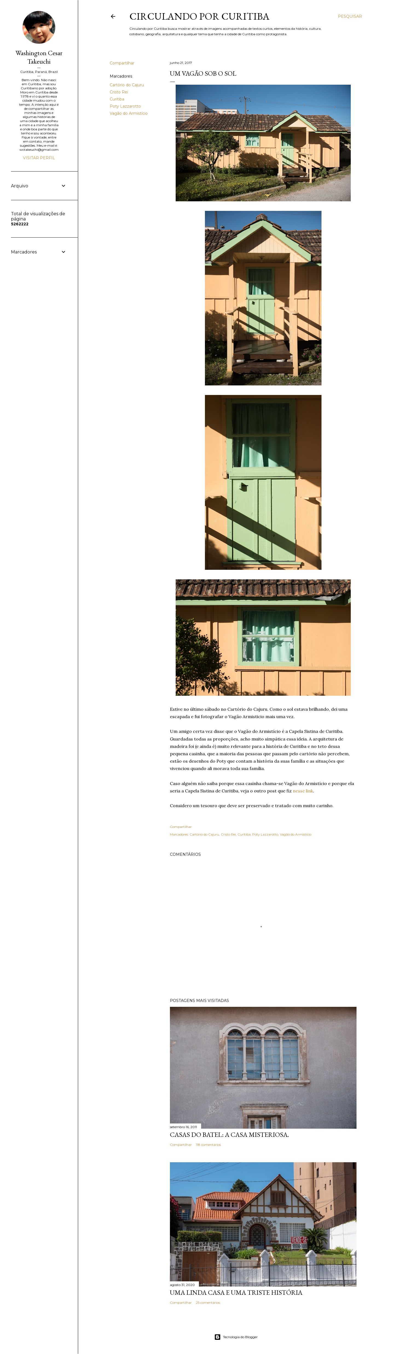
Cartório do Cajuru (127, 84)
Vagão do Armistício (129, 113)
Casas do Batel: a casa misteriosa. (229, 1134)
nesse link (303, 790)
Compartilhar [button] (122, 63)
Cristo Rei (119, 92)
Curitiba (117, 99)
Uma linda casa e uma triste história (236, 1292)
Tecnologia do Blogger (236, 1337)
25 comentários (208, 1302)
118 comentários (208, 1145)
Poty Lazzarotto (125, 106)
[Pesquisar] (350, 16)
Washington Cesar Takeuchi (39, 57)
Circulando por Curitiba (199, 16)
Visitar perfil (39, 157)
